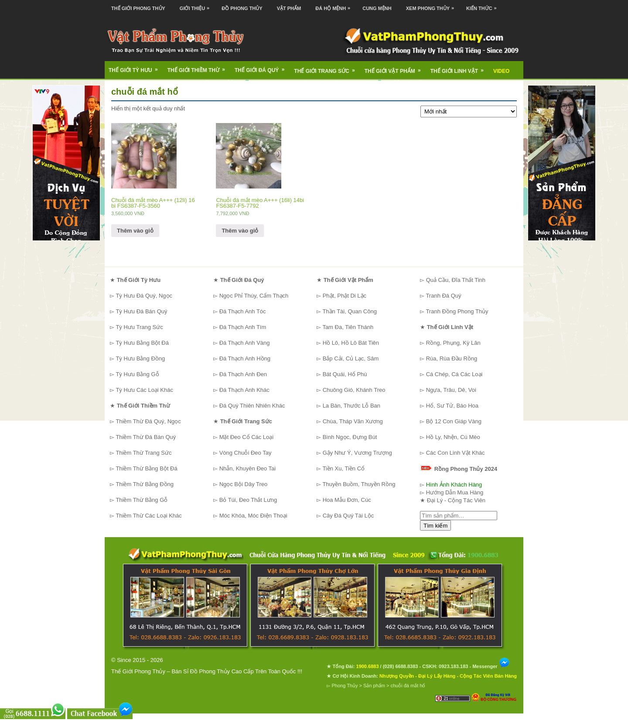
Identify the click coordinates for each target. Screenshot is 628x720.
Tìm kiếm (435, 525)
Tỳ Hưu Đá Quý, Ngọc (144, 295)
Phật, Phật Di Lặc (344, 295)
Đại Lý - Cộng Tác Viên (456, 500)
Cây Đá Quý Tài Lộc (348, 515)
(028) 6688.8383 (400, 666)
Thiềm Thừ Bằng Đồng (145, 484)
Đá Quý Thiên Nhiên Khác (252, 405)
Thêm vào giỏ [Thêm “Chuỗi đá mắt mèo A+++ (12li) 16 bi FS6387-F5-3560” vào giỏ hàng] (135, 230)
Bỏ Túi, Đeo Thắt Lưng (248, 500)
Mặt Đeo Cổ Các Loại (246, 437)
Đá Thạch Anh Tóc (242, 311)
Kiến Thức (483, 5)
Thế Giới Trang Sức (327, 68)
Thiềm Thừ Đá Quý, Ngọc (148, 421)
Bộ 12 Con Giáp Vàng (453, 421)
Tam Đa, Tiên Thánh (347, 327)
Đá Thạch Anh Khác (244, 390)
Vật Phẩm (289, 8)
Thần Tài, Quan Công (349, 311)
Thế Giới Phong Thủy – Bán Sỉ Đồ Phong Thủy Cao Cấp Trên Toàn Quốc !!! (206, 671)
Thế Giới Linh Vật (459, 68)
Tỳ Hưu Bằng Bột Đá (142, 342)
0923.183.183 (453, 666)
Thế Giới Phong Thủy (138, 8)
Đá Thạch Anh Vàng (244, 342)
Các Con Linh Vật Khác (455, 452)
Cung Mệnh (377, 8)
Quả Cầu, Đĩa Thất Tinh (455, 280)
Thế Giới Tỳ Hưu (136, 67)
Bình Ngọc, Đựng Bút (350, 437)
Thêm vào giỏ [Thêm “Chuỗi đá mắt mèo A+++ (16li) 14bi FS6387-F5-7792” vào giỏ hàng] (240, 230)
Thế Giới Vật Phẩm (396, 68)
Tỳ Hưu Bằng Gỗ (137, 374)
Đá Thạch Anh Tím (242, 327)
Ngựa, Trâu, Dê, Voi (451, 390)
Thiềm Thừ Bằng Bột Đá (146, 468)
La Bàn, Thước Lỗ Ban (351, 405)
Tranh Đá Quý (443, 295)
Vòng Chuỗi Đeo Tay (245, 452)
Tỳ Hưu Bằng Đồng (140, 358)
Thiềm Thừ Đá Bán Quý (146, 437)
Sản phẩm (374, 685)
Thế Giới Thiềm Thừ (199, 67)
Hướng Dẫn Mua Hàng (455, 492)
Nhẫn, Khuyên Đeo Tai (247, 468)
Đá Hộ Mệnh (335, 5)
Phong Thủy (344, 685)
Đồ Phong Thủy (242, 8)
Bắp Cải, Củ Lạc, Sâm (351, 358)
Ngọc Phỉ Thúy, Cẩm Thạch (254, 295)
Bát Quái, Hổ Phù (345, 374)
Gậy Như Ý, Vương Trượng (357, 452)
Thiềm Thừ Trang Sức (143, 452)
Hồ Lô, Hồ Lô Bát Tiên (351, 342)
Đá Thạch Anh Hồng (244, 358)
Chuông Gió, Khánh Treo (354, 390)
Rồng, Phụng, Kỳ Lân (453, 342)
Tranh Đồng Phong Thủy (457, 311)
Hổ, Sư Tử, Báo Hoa (452, 405)
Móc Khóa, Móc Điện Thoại (253, 515)
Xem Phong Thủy (432, 5)
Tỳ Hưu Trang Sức (139, 327)
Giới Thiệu (197, 5)
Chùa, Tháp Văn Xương (353, 421)
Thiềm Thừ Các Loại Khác (148, 515)
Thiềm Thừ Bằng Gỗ (141, 500)
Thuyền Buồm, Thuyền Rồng (358, 484)
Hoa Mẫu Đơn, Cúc (347, 500)
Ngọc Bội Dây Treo (243, 484)
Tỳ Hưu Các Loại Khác (144, 390)
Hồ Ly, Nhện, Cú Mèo (453, 437)
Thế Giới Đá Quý (262, 67)
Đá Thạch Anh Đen (243, 374)
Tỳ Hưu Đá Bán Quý (141, 311)
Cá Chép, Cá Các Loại (454, 374)
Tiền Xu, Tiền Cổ (343, 468)
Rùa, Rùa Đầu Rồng (452, 358)
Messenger (491, 666)
